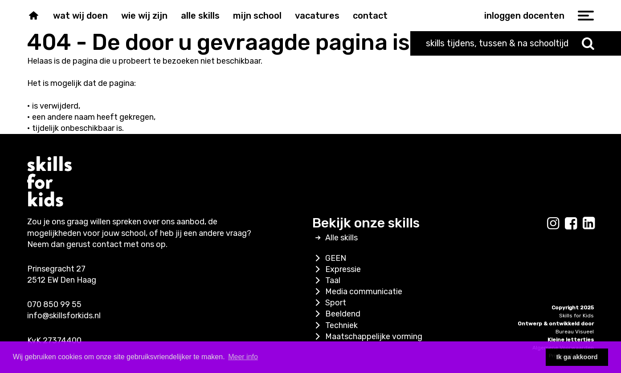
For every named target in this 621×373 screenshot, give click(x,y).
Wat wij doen (80, 15)
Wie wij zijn (144, 15)
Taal (326, 280)
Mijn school (257, 15)
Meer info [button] (243, 357)
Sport (329, 303)
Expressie (336, 269)
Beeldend (336, 314)
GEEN (329, 258)
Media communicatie (357, 291)
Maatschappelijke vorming (367, 336)
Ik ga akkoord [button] (577, 357)
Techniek (335, 325)
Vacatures (317, 15)
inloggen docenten (524, 15)
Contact (370, 15)
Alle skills (200, 15)
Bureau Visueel (575, 331)
